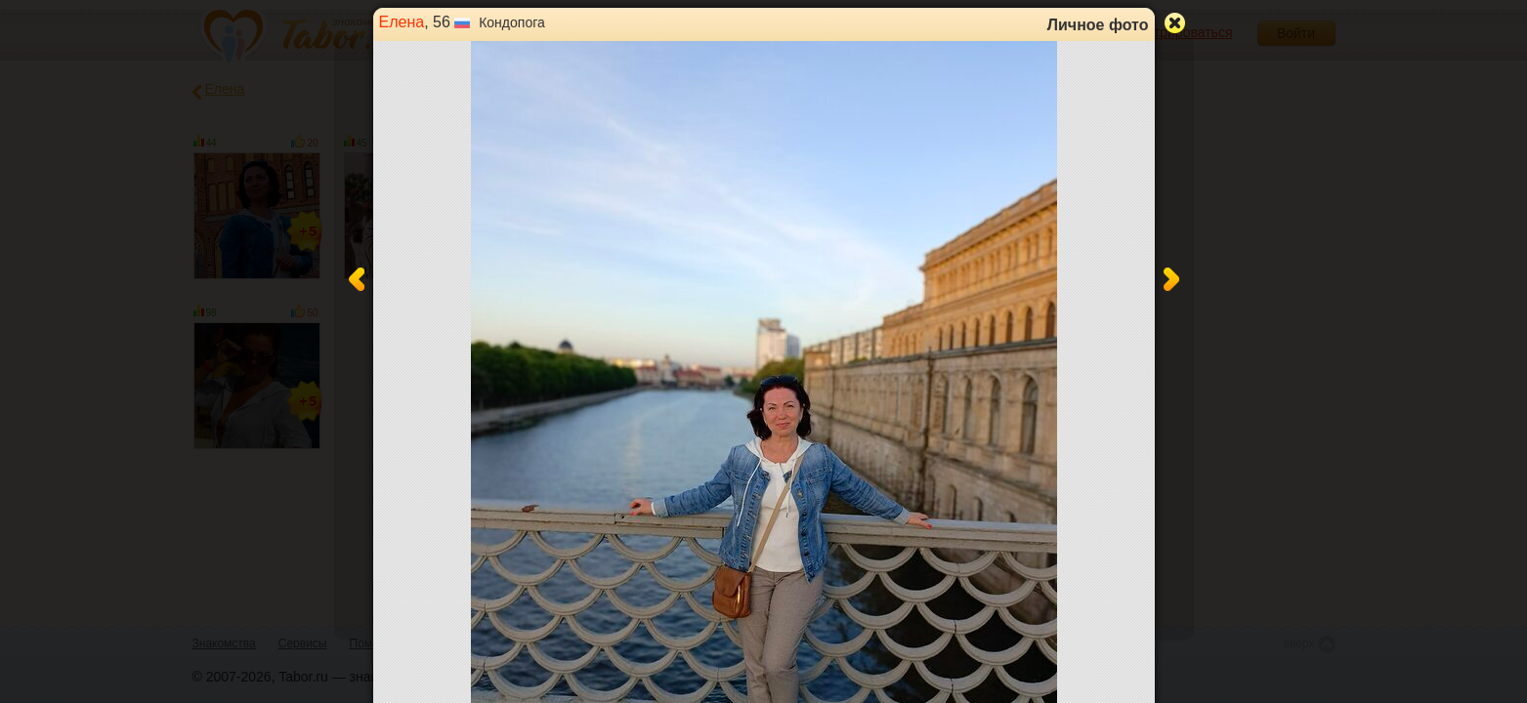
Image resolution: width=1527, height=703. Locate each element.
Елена (402, 22)
